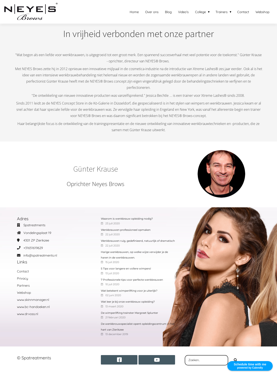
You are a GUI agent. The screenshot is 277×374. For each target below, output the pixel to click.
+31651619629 (33, 248)
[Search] (235, 360)
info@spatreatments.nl (40, 255)
